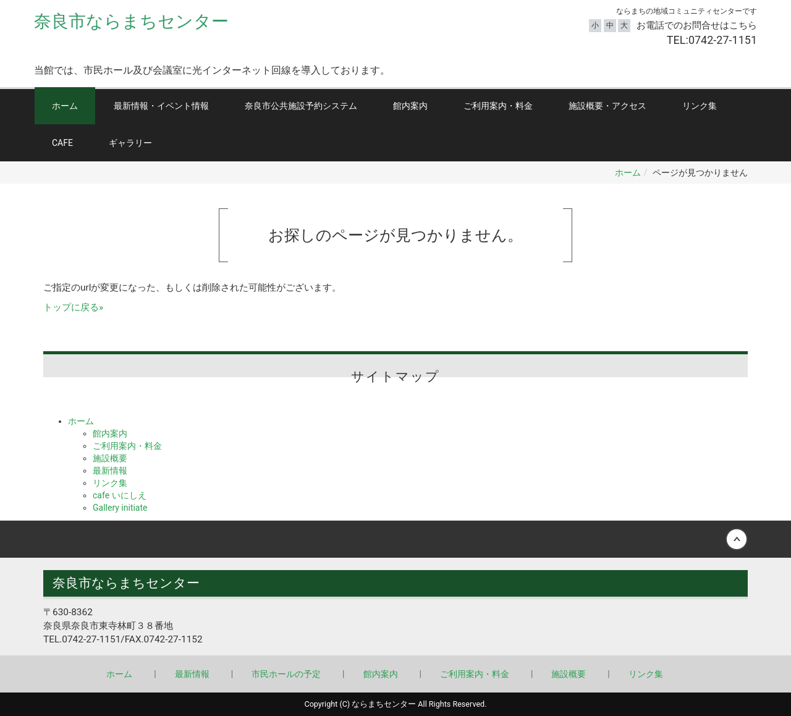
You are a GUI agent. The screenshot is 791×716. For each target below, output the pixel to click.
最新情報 (110, 470)
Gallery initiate (120, 508)
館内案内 (410, 106)
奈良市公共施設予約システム (301, 106)
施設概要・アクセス (607, 106)
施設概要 (110, 458)
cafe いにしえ (119, 495)
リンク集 (699, 106)
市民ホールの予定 (286, 674)
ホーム (65, 106)
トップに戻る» (73, 307)
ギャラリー (130, 143)
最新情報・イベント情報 (161, 106)
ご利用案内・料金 (498, 106)
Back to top (395, 539)
